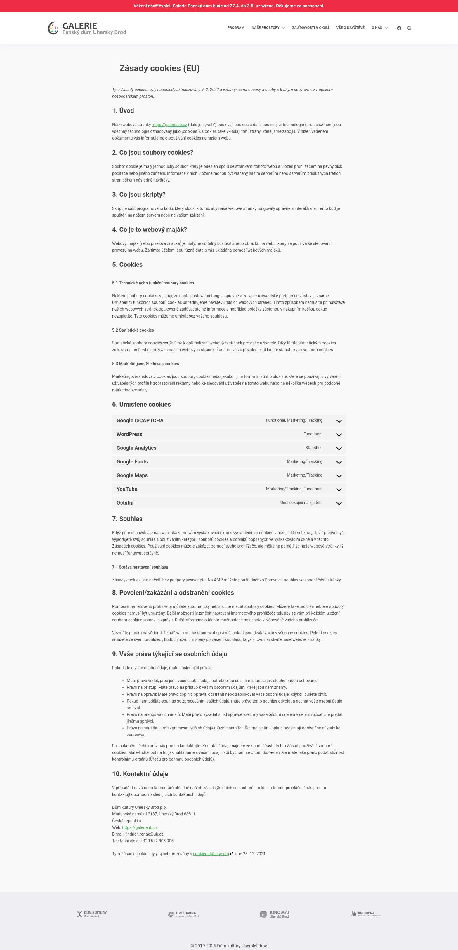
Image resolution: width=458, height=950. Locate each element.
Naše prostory (269, 28)
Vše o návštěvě (350, 28)
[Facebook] (399, 28)
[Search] (409, 28)
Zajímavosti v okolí (310, 28)
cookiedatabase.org (211, 853)
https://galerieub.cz (169, 124)
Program (236, 28)
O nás (381, 28)
